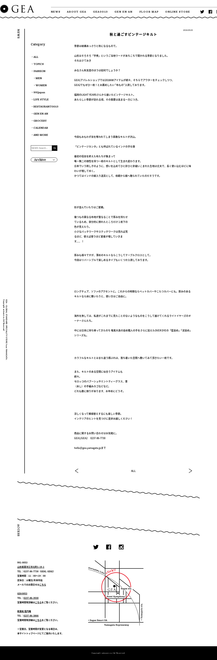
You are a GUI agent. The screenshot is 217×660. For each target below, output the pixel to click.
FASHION (39, 71)
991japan (39, 92)
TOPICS (38, 64)
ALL (133, 471)
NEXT (190, 470)
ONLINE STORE (177, 11)
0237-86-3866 (31, 615)
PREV (76, 470)
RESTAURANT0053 (45, 106)
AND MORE (40, 135)
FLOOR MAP (149, 11)
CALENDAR (40, 128)
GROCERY (40, 120)
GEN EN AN (123, 11)
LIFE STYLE (41, 99)
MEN (39, 78)
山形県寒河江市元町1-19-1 (30, 566)
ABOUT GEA (76, 11)
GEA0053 (100, 11)
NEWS (55, 11)
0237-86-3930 (31, 598)
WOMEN (41, 85)
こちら (42, 584)
